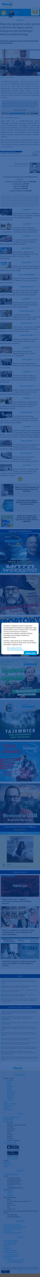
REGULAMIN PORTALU (14, 648)
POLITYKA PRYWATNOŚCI (15, 650)
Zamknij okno (30, 653)
